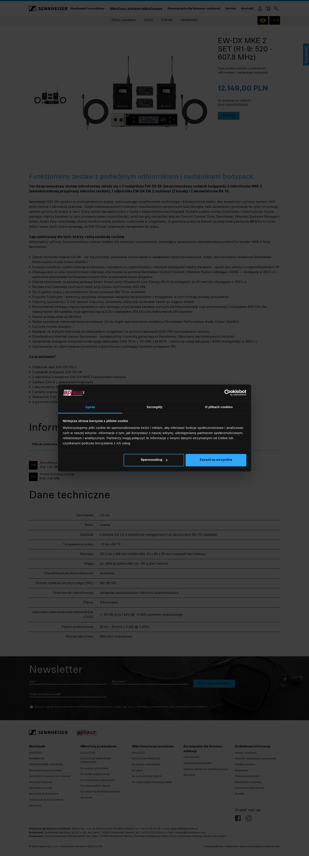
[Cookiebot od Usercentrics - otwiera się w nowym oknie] (227, 393)
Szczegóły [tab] (154, 407)
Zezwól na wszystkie (216, 460)
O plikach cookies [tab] (219, 407)
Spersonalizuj (154, 460)
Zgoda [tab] (90, 407)
